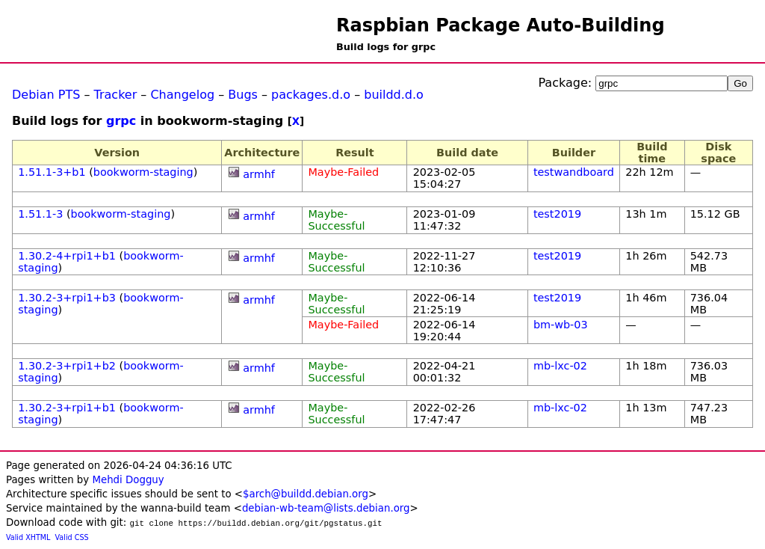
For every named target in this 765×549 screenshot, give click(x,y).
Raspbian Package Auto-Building (500, 25)
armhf (259, 174)
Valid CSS (72, 537)
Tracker (115, 95)
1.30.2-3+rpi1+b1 (67, 408)
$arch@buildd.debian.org (305, 494)
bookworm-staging (143, 172)
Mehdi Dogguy (128, 479)
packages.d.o (310, 95)
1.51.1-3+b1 (51, 172)
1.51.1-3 (40, 214)
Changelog (182, 95)
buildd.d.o (394, 95)
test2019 (557, 214)
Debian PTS (46, 95)
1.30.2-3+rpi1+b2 (67, 366)
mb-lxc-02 (560, 366)
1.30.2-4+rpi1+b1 (67, 256)
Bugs (243, 95)
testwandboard (573, 172)
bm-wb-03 (560, 325)
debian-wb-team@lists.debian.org (326, 508)
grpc (121, 121)
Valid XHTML (28, 537)
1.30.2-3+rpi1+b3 (67, 298)
